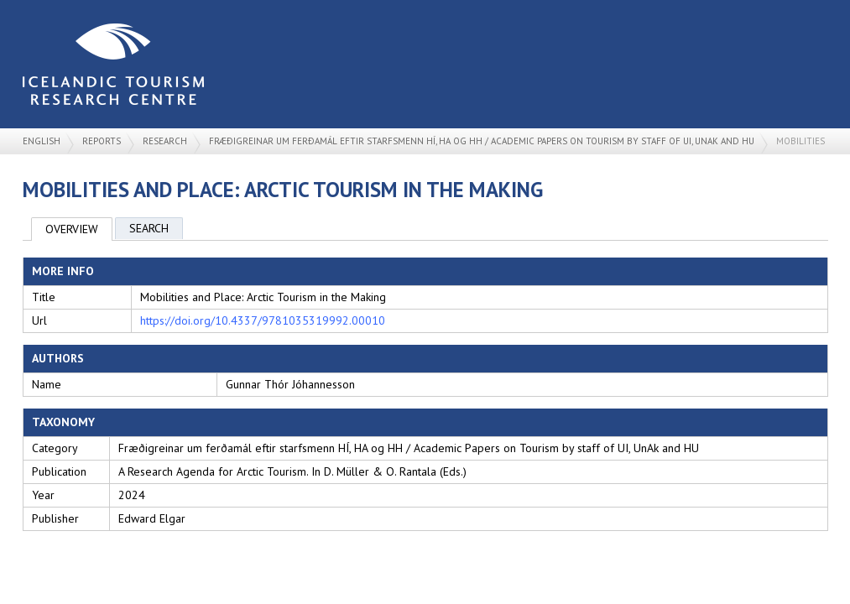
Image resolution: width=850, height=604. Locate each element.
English (41, 141)
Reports (101, 141)
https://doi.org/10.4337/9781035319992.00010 (262, 320)
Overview (71, 229)
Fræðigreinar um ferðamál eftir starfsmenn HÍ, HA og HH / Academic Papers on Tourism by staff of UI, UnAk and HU (481, 141)
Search (149, 228)
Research (165, 141)
